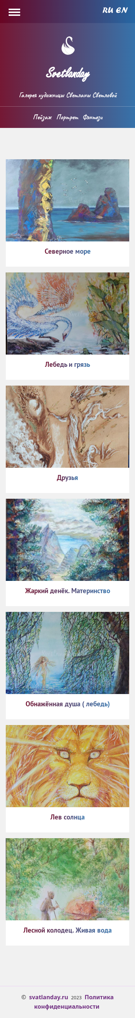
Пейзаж (42, 117)
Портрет (67, 117)
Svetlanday (67, 70)
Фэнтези (92, 117)
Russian (108, 10)
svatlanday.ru (48, 997)
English (122, 10)
